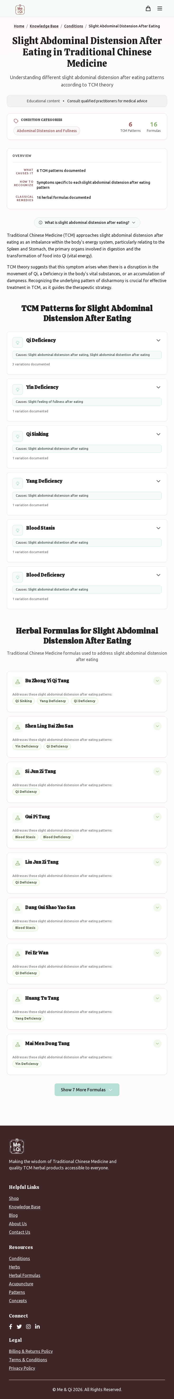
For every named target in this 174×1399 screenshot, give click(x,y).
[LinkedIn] (37, 1327)
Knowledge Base (24, 1206)
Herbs (14, 1267)
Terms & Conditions (28, 1359)
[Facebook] (10, 1327)
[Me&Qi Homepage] (20, 9)
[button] (158, 340)
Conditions (19, 1258)
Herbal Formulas (24, 1275)
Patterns (17, 1292)
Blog (13, 1215)
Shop (14, 1198)
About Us (18, 1223)
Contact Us (19, 1232)
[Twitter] (19, 1327)
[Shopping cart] (148, 8)
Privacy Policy (22, 1368)
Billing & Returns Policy (31, 1351)
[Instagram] (28, 1327)
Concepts (18, 1300)
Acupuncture (21, 1283)
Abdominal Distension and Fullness (47, 131)
